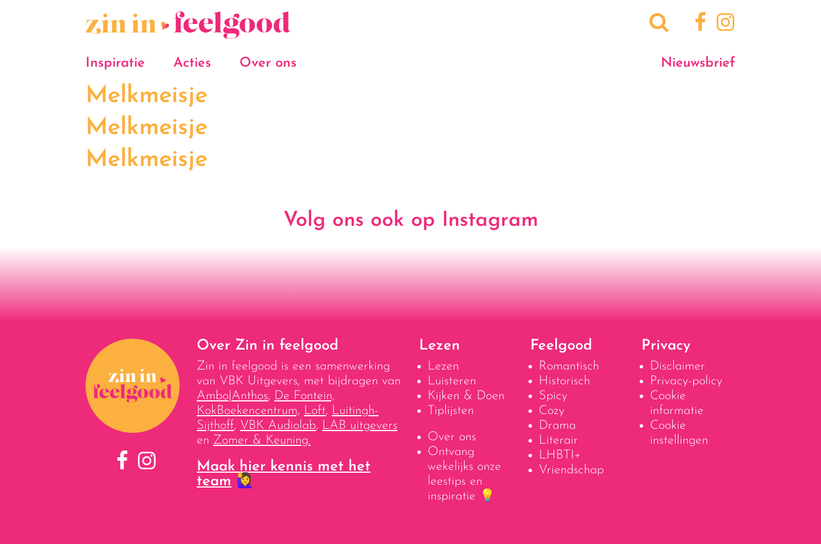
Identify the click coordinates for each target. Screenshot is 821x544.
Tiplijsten (451, 410)
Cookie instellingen (679, 433)
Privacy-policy (686, 381)
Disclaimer (677, 366)
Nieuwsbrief (698, 63)
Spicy (553, 396)
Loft (315, 410)
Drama (557, 425)
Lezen (443, 366)
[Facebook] (698, 24)
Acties (192, 63)
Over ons (267, 63)
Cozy (551, 410)
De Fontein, (304, 396)
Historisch (564, 381)
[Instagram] (723, 24)
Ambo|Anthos (232, 396)
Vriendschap (571, 470)
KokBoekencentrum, (248, 410)
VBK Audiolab (278, 425)
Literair (558, 440)
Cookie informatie (677, 403)
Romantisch (569, 366)
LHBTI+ (560, 455)
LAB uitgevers (359, 425)
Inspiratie (115, 63)
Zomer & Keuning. (262, 440)
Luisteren (452, 381)
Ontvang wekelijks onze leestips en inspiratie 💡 (464, 474)
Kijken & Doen (466, 396)
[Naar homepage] (188, 32)
